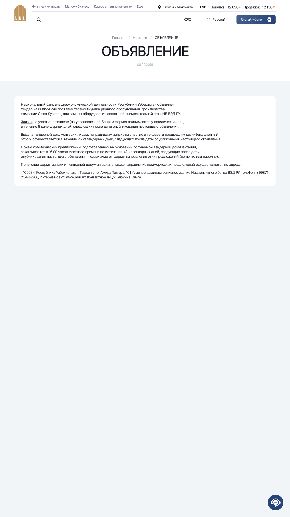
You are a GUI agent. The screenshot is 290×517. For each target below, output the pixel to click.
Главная (118, 37)
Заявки (26, 121)
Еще (140, 6)
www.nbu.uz (76, 177)
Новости (140, 37)
